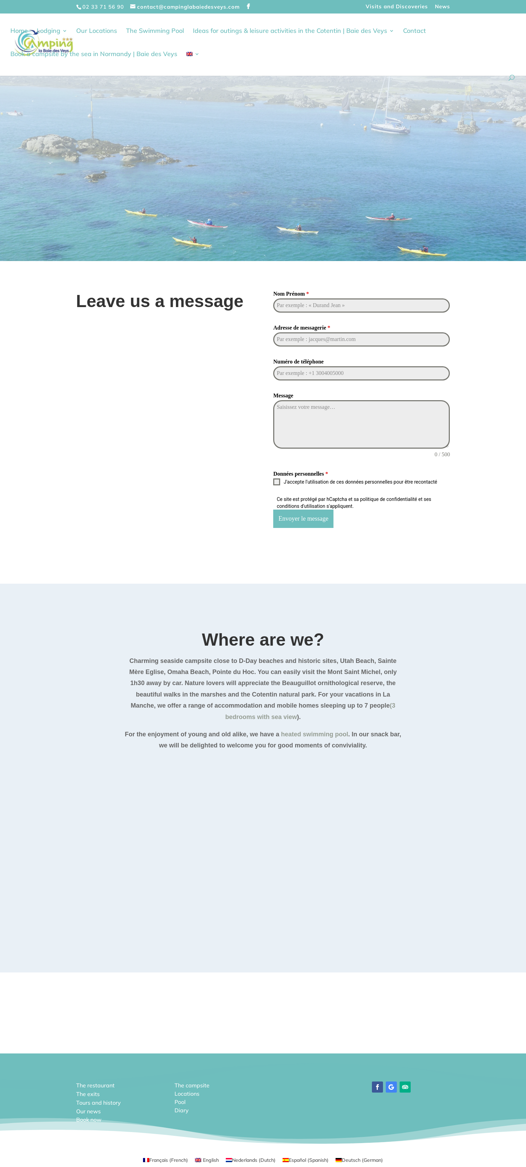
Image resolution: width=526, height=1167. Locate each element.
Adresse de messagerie (301, 328)
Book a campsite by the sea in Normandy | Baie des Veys (93, 55)
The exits (88, 1092)
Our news (88, 1109)
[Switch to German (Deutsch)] (359, 1158)
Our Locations (96, 32)
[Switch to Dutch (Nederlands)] (250, 1158)
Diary (182, 1108)
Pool (180, 1100)
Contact (414, 32)
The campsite (192, 1083)
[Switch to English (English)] (207, 1158)
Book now (88, 1118)
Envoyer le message (303, 518)
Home (19, 32)
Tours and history (98, 1101)
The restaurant (95, 1083)
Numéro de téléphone (298, 362)
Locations (187, 1092)
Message (283, 395)
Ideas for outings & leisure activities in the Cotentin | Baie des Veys (290, 32)
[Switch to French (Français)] (165, 1158)
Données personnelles (300, 474)
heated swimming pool (314, 732)
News (442, 7)
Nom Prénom (291, 294)
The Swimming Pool (155, 32)
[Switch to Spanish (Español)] (305, 1158)
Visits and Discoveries (397, 7)
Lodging (48, 32)
